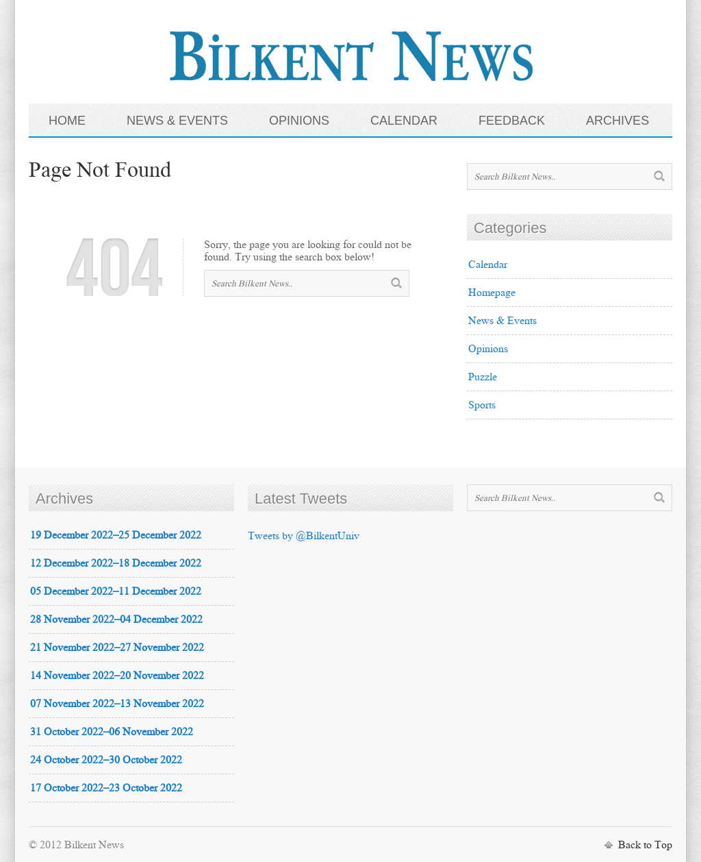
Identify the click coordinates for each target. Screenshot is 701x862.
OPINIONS (299, 120)
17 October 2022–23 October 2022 (106, 787)
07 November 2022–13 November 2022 (117, 703)
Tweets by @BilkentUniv (303, 535)
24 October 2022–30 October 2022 (106, 759)
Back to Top (645, 844)
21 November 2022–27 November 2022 (117, 647)
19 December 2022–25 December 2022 (115, 535)
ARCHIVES (617, 120)
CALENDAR (403, 120)
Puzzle (482, 376)
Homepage (491, 292)
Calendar (487, 264)
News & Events (502, 320)
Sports (482, 404)
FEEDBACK (512, 120)
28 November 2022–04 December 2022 (116, 619)
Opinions (488, 348)
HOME (67, 120)
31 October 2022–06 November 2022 (111, 731)
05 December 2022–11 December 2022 (115, 591)
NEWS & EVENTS (177, 120)
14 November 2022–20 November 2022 (117, 675)
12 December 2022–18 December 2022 (115, 563)
